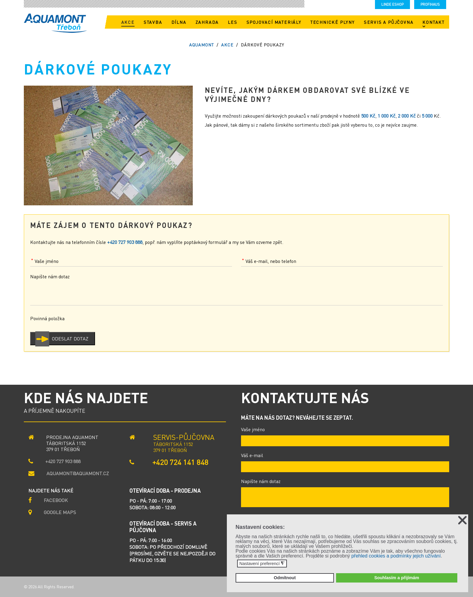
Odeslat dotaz (70, 338)
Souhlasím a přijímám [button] (396, 577)
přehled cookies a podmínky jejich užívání (396, 555)
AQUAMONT (201, 44)
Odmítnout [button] (285, 577)
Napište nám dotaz (261, 481)
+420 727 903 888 (63, 461)
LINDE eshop (392, 4)
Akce (227, 44)
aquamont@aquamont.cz (77, 473)
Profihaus (430, 4)
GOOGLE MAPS (60, 512)
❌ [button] (462, 520)
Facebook (56, 500)
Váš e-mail (252, 455)
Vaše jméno (253, 429)
